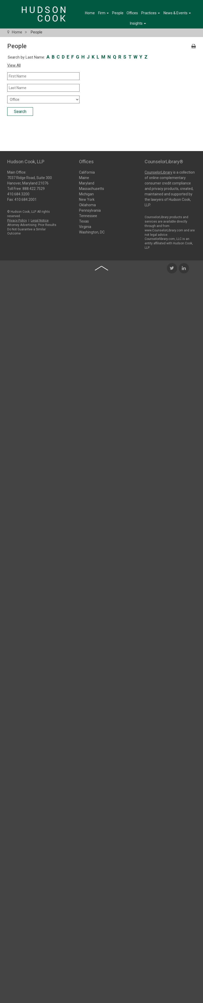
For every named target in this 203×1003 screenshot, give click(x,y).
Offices (132, 13)
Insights (138, 23)
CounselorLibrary (158, 172)
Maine (84, 178)
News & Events (177, 13)
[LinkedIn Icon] (184, 326)
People (117, 13)
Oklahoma (87, 205)
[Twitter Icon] (172, 326)
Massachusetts (91, 189)
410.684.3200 (18, 193)
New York (87, 199)
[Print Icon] (193, 46)
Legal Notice (40, 220)
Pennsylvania (90, 210)
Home (90, 13)
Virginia (85, 227)
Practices (150, 13)
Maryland (86, 183)
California (87, 172)
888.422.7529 (33, 188)
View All (14, 65)
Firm (103, 13)
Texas (84, 221)
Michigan (86, 194)
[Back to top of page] (101, 325)
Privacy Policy (17, 220)
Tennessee (88, 216)
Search (20, 111)
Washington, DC (92, 232)
